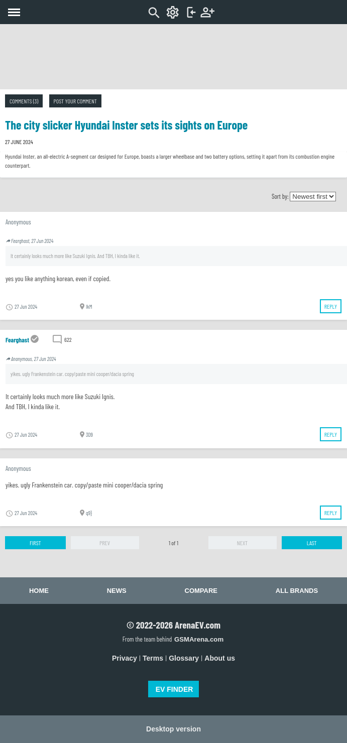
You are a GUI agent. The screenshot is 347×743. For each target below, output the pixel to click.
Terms (153, 658)
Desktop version (173, 729)
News (117, 590)
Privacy (124, 658)
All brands (297, 590)
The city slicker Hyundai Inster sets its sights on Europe (126, 124)
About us (219, 658)
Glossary (184, 658)
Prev (104, 542)
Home (39, 590)
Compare (201, 590)
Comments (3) (24, 100)
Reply (330, 306)
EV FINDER (174, 689)
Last (312, 542)
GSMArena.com (198, 639)
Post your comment (75, 100)
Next (242, 542)
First (35, 542)
